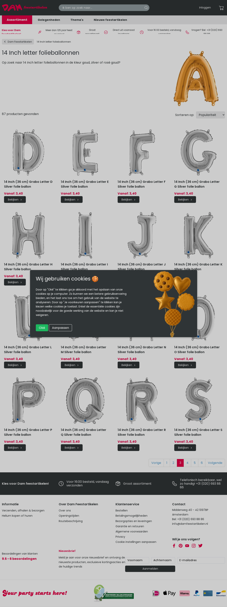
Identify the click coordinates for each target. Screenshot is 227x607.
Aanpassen (60, 327)
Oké (42, 327)
